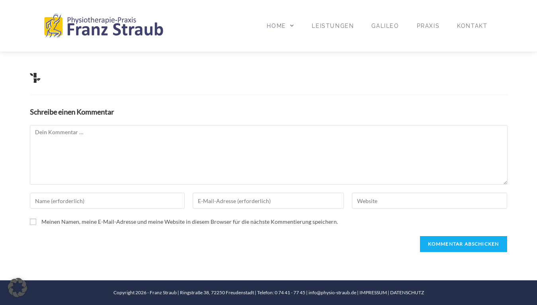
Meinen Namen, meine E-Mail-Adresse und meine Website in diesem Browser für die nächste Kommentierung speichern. (189, 221)
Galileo (385, 26)
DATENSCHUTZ (407, 292)
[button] (17, 287)
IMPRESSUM (373, 292)
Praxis (428, 26)
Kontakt (472, 26)
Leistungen (333, 26)
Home (280, 26)
